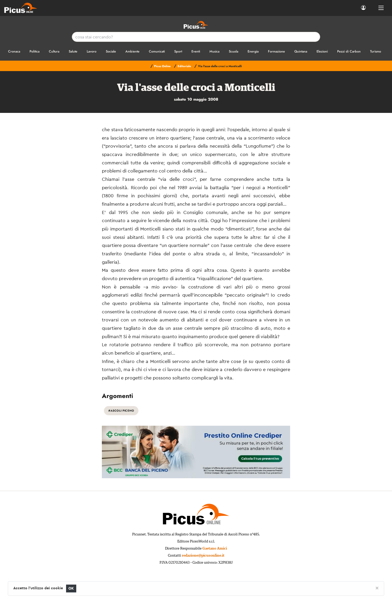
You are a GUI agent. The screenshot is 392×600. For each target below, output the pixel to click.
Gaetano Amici (214, 548)
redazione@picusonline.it (203, 555)
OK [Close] (71, 588)
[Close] (377, 587)
